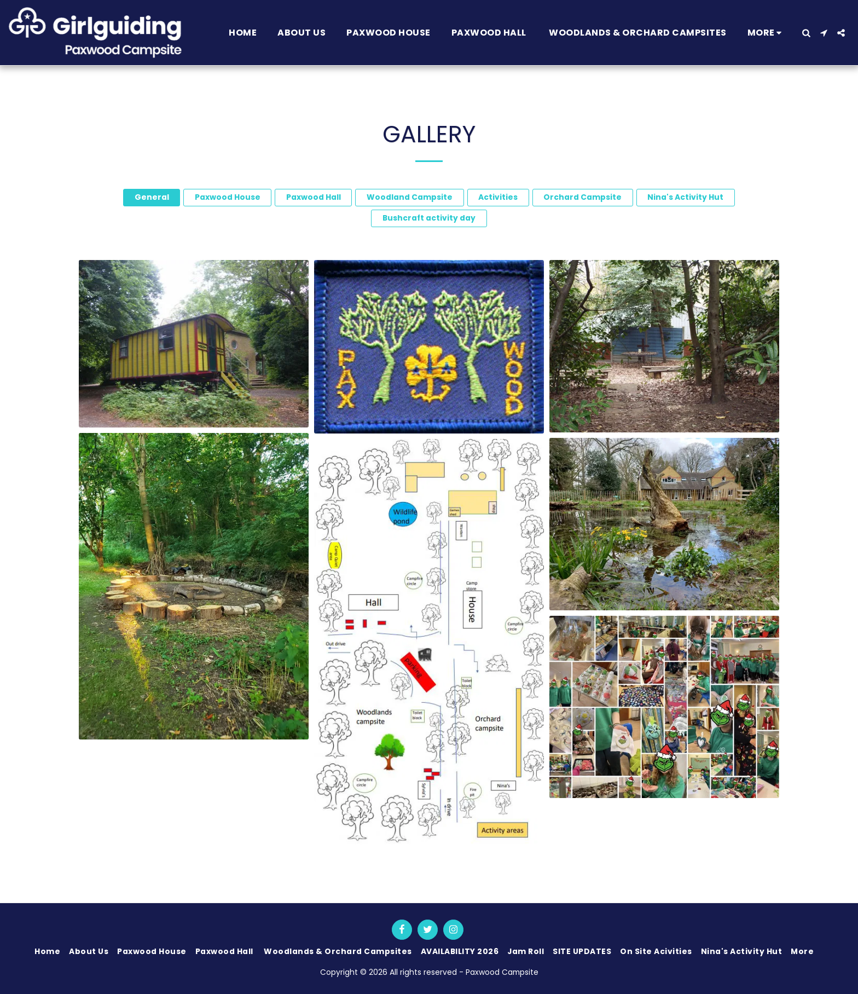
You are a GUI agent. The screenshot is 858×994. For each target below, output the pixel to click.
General (152, 197)
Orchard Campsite (582, 197)
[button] (806, 32)
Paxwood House (227, 197)
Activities (498, 197)
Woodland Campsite (410, 197)
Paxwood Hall (313, 197)
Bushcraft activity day (429, 217)
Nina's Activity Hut (685, 197)
